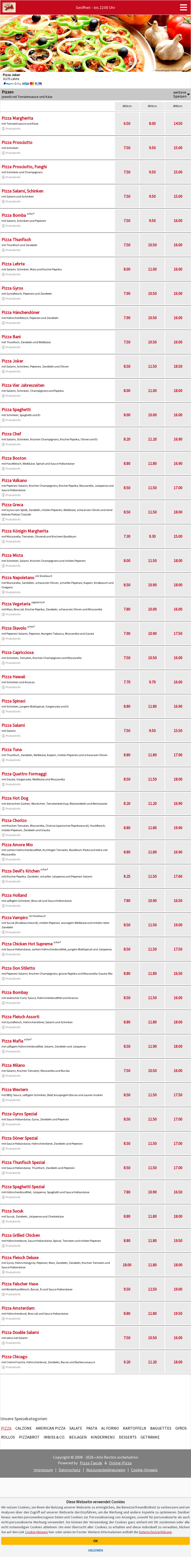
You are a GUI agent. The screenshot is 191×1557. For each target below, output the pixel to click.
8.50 (127, 366)
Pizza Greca (12, 505)
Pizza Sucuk (12, 1211)
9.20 (127, 1361)
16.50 (178, 900)
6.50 (127, 123)
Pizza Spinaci (13, 701)
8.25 (127, 876)
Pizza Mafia (12, 1041)
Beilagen (78, 1437)
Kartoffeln (134, 1428)
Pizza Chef (11, 434)
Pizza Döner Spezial (19, 1138)
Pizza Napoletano (17, 577)
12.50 (152, 1289)
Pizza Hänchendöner (20, 312)
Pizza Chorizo (14, 820)
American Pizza (50, 1428)
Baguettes (160, 1428)
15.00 (178, 147)
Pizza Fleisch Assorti (20, 1016)
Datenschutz (70, 1469)
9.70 (152, 681)
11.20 (152, 439)
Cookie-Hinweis (144, 1469)
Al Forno (110, 1428)
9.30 (152, 536)
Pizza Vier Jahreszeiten (22, 385)
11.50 (152, 366)
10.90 (152, 584)
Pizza (6, 1428)
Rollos (8, 1437)
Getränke (150, 1437)
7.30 (127, 536)
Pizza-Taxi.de (91, 1462)
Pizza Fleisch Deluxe (20, 1257)
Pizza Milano (13, 1065)
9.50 (152, 147)
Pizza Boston (13, 458)
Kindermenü (103, 1437)
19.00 (178, 924)
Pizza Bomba (13, 215)
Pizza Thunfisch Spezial (23, 1162)
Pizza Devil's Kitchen (20, 871)
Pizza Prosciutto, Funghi (24, 167)
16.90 (178, 439)
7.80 (127, 609)
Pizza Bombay (14, 992)
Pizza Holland (14, 895)
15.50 (178, 730)
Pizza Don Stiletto (18, 968)
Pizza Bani (11, 337)
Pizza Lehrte (13, 264)
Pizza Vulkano (14, 480)
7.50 (127, 147)
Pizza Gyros (12, 288)
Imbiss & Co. (54, 1437)
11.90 (152, 1046)
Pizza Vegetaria (15, 604)
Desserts (128, 1437)
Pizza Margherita (17, 118)
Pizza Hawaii (13, 676)
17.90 (178, 754)
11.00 (152, 269)
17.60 (178, 876)
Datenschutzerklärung (155, 1532)
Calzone (23, 1428)
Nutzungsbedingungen (105, 1469)
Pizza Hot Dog (14, 798)
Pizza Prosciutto (16, 142)
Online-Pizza (120, 1462)
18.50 (178, 366)
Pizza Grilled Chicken (20, 1235)
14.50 (178, 123)
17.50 (178, 633)
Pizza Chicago (14, 1356)
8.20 (127, 439)
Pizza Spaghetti (16, 409)
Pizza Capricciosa (17, 652)
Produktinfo (10, 129)
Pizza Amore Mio (17, 845)
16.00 (178, 220)
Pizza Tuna (11, 749)
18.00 (178, 390)
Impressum (43, 1469)
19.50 (178, 1240)
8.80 (127, 463)
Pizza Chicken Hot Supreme (26, 944)
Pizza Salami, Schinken (22, 191)
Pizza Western (14, 1089)
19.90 (178, 827)
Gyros (181, 1428)
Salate (75, 1428)
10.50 (152, 244)
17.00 (178, 487)
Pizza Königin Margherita (24, 531)
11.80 (152, 463)
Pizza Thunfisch (16, 239)
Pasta (91, 1428)
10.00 (152, 414)
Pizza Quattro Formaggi (24, 774)
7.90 (127, 293)
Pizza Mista (12, 555)
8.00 (152, 123)
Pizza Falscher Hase (19, 1284)
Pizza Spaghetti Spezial (23, 1186)
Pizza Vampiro (14, 917)
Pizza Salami (13, 725)
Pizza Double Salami (20, 1332)
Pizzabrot (29, 1437)
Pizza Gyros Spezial (19, 1114)
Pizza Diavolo (13, 628)
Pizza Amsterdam (18, 1308)
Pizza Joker (12, 361)
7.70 (127, 681)
